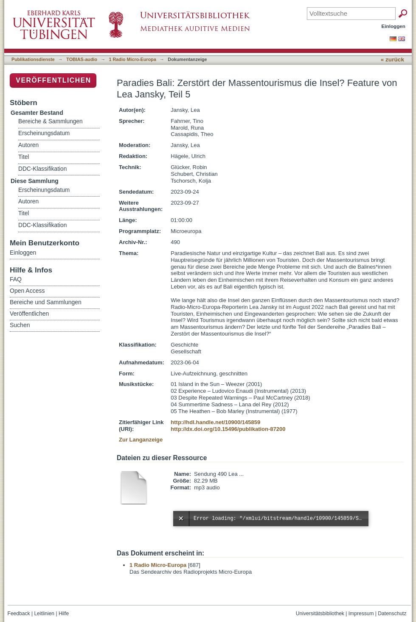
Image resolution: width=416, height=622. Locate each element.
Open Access (27, 290)
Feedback (19, 613)
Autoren (28, 145)
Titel (23, 157)
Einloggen (394, 26)
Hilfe (64, 613)
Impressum (361, 613)
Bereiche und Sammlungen (46, 302)
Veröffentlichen (53, 80)
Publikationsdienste (33, 59)
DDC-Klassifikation (42, 169)
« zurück (392, 59)
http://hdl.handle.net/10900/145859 (215, 422)
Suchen (20, 325)
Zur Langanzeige (141, 439)
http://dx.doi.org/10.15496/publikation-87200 (228, 429)
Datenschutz (392, 613)
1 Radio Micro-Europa (132, 59)
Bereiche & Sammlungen (50, 121)
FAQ (16, 279)
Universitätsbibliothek (320, 613)
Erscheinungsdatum (44, 133)
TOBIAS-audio (81, 59)
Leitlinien (44, 613)
